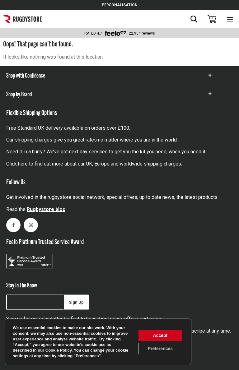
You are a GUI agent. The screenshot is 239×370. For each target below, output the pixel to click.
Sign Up (76, 302)
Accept (160, 335)
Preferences (160, 348)
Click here (17, 164)
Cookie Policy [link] (58, 350)
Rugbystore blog (46, 209)
